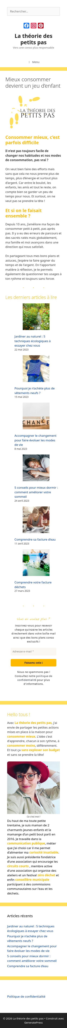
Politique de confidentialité (26, 996)
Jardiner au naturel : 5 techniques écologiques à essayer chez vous (32, 340)
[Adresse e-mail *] (33, 651)
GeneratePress (33, 1022)
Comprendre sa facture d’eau (35, 539)
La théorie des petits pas (34, 39)
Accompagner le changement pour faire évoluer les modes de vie (35, 440)
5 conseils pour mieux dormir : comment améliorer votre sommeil (36, 492)
